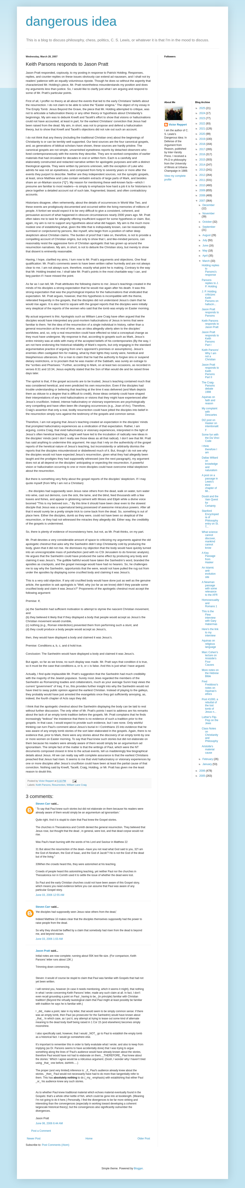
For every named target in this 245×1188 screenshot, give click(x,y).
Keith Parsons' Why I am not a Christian (210, 354)
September (208, 226)
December (208, 205)
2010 (202, 185)
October (207, 221)
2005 (202, 775)
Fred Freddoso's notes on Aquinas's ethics (210, 688)
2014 (202, 164)
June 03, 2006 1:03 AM (49, 938)
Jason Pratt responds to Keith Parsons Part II (210, 371)
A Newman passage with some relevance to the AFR (210, 588)
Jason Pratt (43, 950)
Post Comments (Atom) (55, 1144)
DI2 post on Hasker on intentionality (210, 425)
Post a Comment (41, 1130)
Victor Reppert (178, 124)
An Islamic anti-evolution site (209, 572)
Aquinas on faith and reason (208, 400)
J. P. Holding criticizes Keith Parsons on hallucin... (210, 298)
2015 (202, 159)
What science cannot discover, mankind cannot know (210, 539)
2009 (202, 190)
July (205, 240)
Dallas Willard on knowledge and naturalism (210, 464)
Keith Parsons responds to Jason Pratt (210, 324)
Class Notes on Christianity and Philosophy (210, 735)
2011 (202, 180)
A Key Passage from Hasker (208, 557)
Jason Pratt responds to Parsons (210, 312)
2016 (202, 154)
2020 (202, 133)
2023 (202, 118)
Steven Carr (43, 803)
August (206, 235)
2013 (202, 169)
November (208, 213)
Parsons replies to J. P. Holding (210, 283)
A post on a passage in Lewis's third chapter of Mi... (210, 483)
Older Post (143, 1138)
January (207, 764)
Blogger (138, 1168)
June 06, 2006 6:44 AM (49, 1123)
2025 (202, 108)
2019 (202, 138)
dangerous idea (71, 21)
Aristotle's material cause (208, 749)
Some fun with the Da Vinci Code (210, 438)
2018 (202, 144)
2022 (202, 123)
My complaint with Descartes (209, 411)
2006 (202, 770)
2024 (202, 113)
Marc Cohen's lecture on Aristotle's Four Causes (210, 659)
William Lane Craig (77, 784)
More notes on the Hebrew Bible (210, 673)
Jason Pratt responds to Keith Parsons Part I (210, 338)
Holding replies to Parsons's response (210, 270)
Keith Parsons (43, 784)
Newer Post (33, 1138)
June (205, 245)
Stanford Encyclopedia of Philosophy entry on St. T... (210, 518)
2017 (202, 149)
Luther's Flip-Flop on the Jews (210, 720)
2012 (202, 175)
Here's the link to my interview (210, 632)
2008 (202, 195)
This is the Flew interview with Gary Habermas (209, 618)
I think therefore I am (209, 449)
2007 (202, 200)
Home (89, 1138)
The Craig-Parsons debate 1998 (208, 387)
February (208, 759)
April (205, 255)
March (206, 260)
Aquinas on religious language (209, 644)
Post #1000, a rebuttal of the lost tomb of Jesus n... (210, 706)
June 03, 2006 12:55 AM (50, 894)
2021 (202, 128)
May (205, 250)
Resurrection (58, 784)
